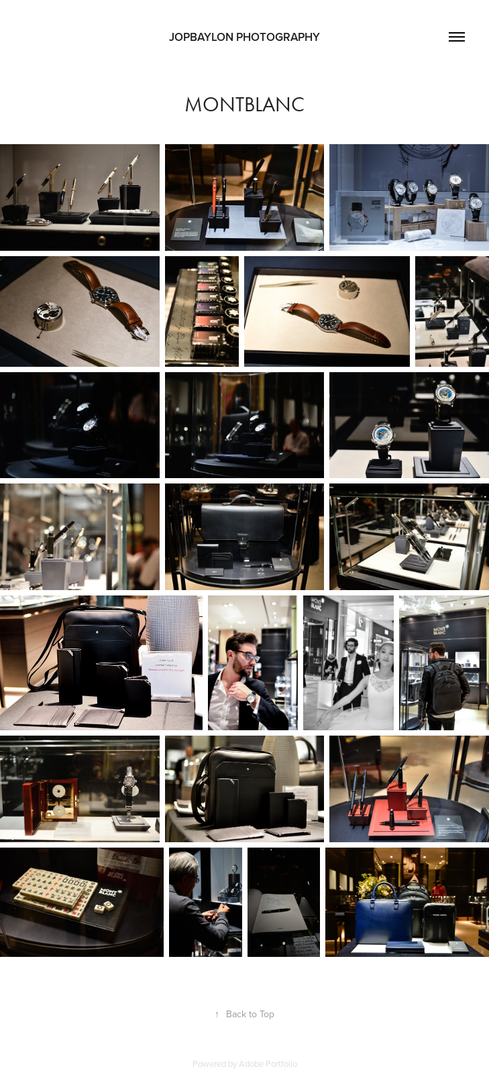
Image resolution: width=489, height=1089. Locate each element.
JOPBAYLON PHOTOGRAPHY (244, 37)
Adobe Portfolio (268, 1063)
